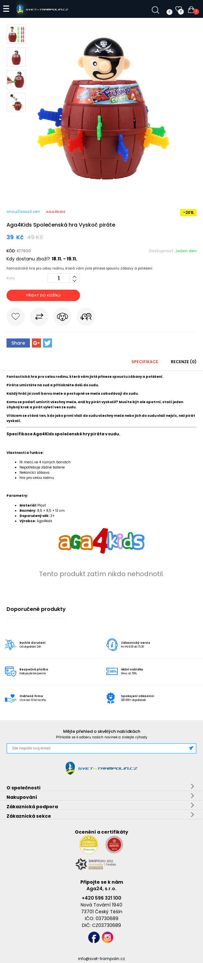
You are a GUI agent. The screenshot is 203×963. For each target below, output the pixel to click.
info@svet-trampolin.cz (101, 958)
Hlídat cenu (62, 318)
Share (18, 343)
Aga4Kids (55, 211)
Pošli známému (86, 318)
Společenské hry (23, 211)
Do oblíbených (16, 318)
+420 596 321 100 (101, 898)
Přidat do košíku (43, 295)
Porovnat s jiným (39, 318)
